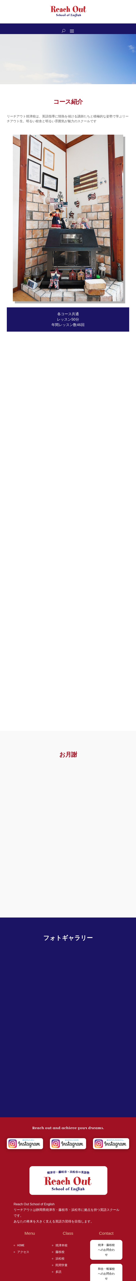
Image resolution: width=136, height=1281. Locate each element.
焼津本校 (61, 1245)
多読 (58, 1272)
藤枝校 (59, 1252)
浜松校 (59, 1258)
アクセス (23, 1252)
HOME (20, 1245)
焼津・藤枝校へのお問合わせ (106, 1249)
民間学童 (61, 1265)
